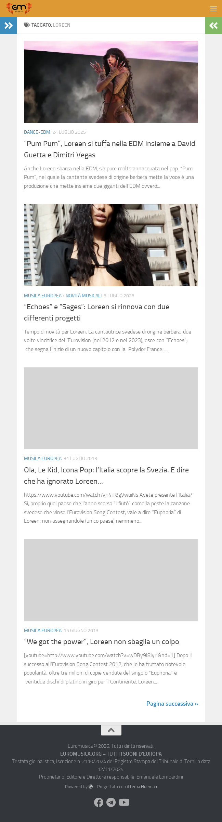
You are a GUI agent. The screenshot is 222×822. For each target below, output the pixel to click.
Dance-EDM (37, 132)
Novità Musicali (84, 296)
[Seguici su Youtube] (123, 802)
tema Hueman (143, 786)
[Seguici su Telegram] (111, 802)
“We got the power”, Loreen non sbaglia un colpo (101, 641)
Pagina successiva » (172, 703)
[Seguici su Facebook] (99, 802)
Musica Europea (43, 296)
